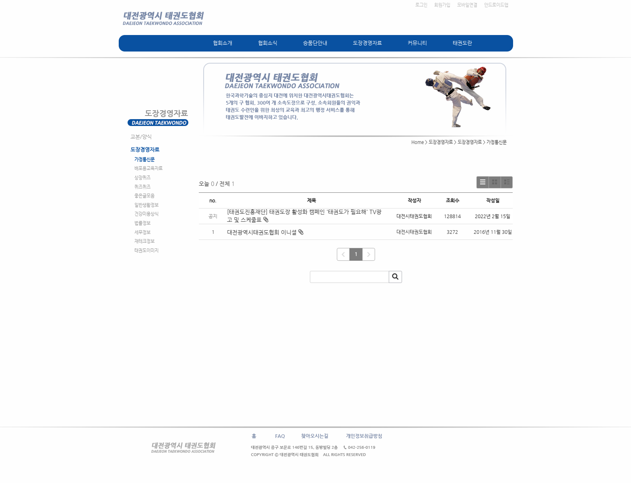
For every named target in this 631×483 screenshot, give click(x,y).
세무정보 (142, 232)
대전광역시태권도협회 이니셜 (262, 232)
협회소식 (267, 43)
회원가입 (442, 5)
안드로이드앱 (496, 5)
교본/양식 (141, 137)
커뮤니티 (417, 43)
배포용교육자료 (148, 168)
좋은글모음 (144, 195)
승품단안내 (315, 43)
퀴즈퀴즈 (142, 187)
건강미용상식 (146, 214)
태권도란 (462, 43)
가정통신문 (144, 159)
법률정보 (142, 223)
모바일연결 (467, 5)
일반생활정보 (146, 205)
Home (417, 142)
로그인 (421, 5)
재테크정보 (144, 241)
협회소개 (222, 43)
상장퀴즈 (142, 177)
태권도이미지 (146, 250)
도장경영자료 (367, 43)
